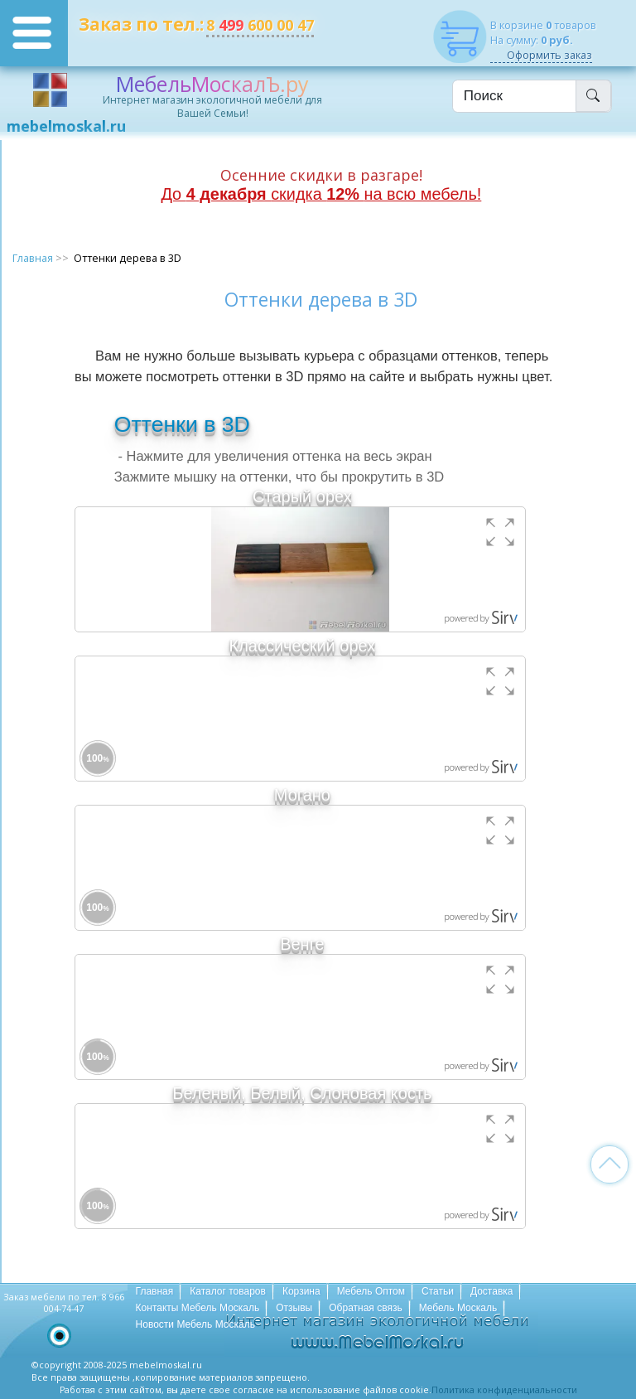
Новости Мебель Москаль (195, 1324)
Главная (32, 257)
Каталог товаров (228, 1291)
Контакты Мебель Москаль (198, 1308)
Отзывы (294, 1308)
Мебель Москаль (458, 1308)
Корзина (301, 1291)
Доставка (491, 1291)
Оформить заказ (549, 54)
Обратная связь (365, 1308)
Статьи (438, 1291)
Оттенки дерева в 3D (127, 257)
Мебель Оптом (371, 1291)
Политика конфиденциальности (504, 1390)
